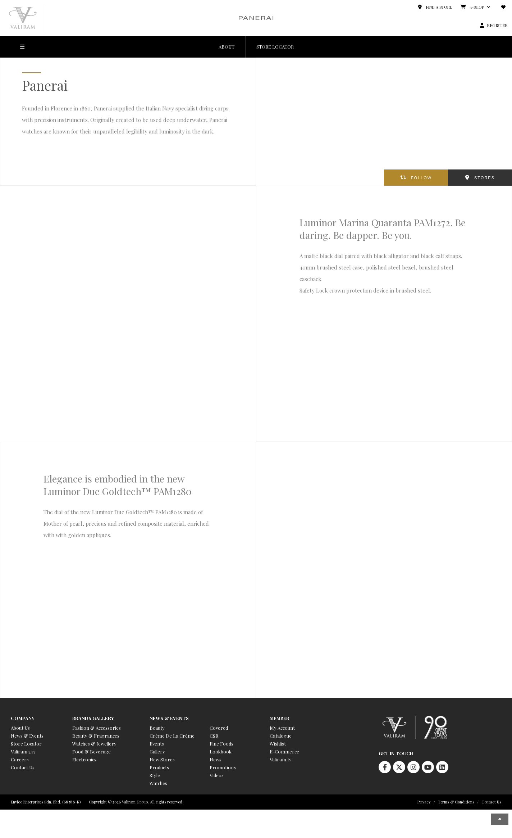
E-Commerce (284, 751)
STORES (484, 178)
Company (23, 718)
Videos (217, 775)
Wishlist (278, 743)
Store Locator (26, 743)
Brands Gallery (93, 718)
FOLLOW (421, 178)
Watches (158, 783)
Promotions (223, 767)
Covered (219, 728)
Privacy (424, 802)
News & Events (27, 736)
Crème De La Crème (172, 736)
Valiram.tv (280, 759)
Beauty (157, 728)
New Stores (162, 759)
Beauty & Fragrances (95, 736)
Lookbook (221, 751)
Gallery (157, 751)
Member (279, 718)
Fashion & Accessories (96, 728)
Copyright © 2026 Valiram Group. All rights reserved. (136, 802)
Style (155, 775)
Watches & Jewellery (94, 743)
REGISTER (497, 25)
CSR (214, 736)
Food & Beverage (91, 751)
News (215, 759)
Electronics (84, 759)
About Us (20, 728)
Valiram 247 (23, 751)
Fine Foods (221, 743)
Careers (20, 759)
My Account (282, 728)
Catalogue (281, 736)
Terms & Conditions (456, 802)
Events (157, 743)
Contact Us (23, 767)
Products (159, 767)
